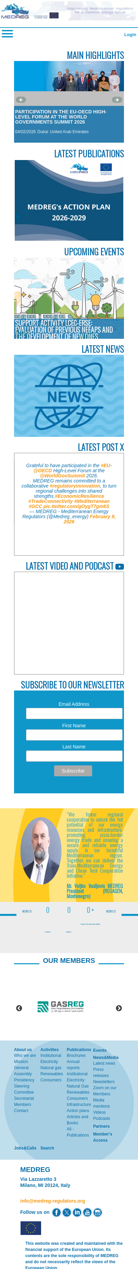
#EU (105, 465)
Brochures (76, 1055)
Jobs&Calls (25, 1148)
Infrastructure (79, 1104)
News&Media (105, 1057)
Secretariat (24, 1098)
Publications (79, 1049)
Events (99, 1050)
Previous (19, 1008)
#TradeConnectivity (50, 501)
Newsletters (104, 1081)
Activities (49, 1049)
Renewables (51, 1074)
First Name (74, 725)
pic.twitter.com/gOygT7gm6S (76, 506)
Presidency (24, 1080)
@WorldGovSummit (62, 475)
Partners (101, 1126)
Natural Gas (78, 1086)
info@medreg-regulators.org (52, 1201)
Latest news (104, 1063)
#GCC (35, 506)
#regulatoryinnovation (75, 486)
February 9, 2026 (90, 519)
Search (47, 1148)
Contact (21, 1110)
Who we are (25, 1055)
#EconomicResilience (79, 496)
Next (118, 1008)
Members (22, 1104)
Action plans (78, 1110)
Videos (99, 1112)
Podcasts (101, 1118)
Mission (21, 1061)
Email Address (74, 704)
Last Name (74, 746)
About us (23, 1049)
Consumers (50, 1080)
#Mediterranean (92, 501)
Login (130, 34)
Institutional (50, 1055)
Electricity (49, 1061)
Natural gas (50, 1067)
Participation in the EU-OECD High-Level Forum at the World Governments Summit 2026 (61, 117)
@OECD (42, 470)
